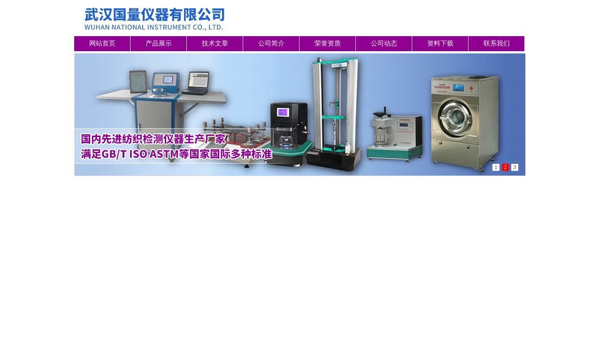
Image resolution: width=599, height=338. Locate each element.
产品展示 (159, 43)
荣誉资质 (328, 43)
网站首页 (102, 43)
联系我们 (497, 43)
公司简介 (271, 43)
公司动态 (384, 43)
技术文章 (215, 43)
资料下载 (440, 43)
